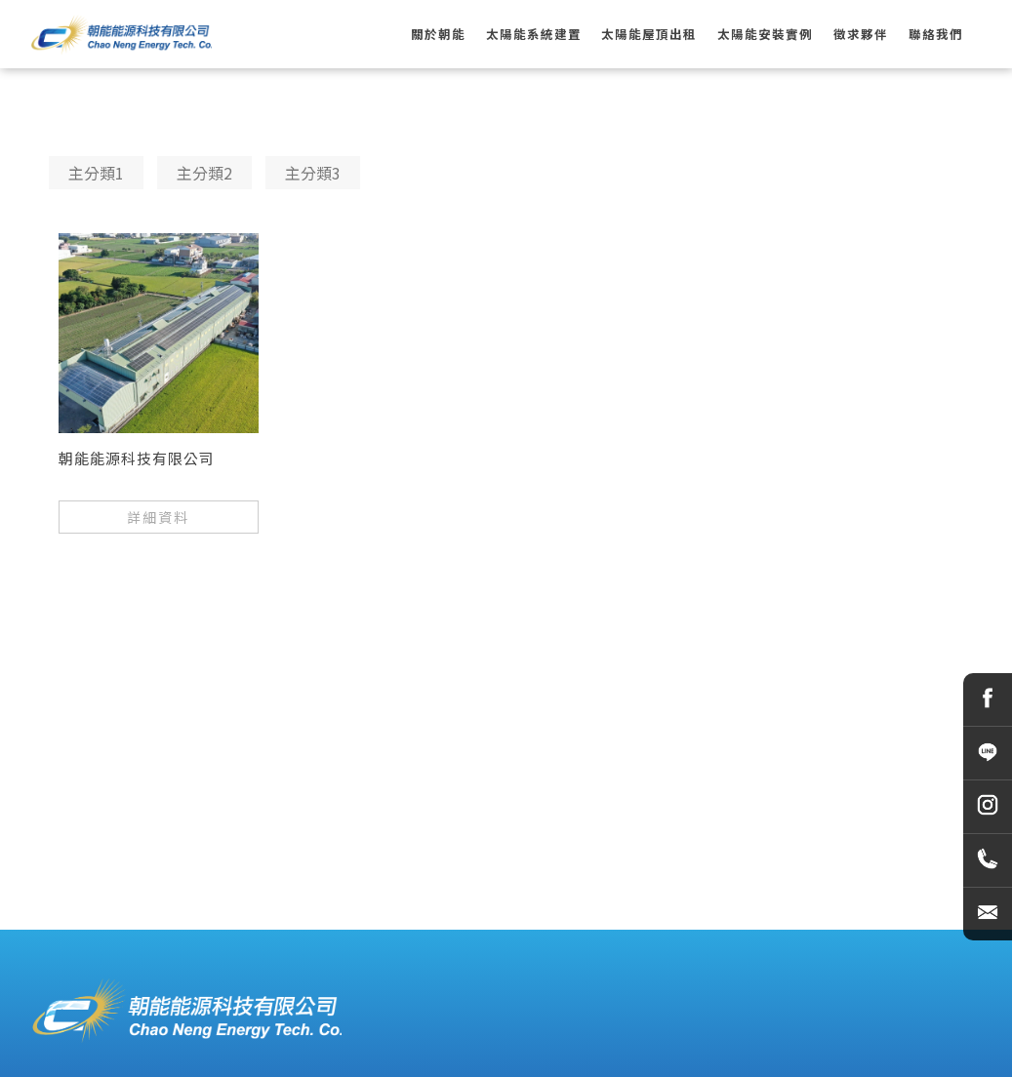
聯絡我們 (936, 34)
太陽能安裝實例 (765, 34)
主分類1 (96, 172)
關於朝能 (438, 34)
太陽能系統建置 (534, 34)
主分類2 (204, 172)
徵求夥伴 (860, 34)
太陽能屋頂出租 (649, 34)
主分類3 (313, 172)
